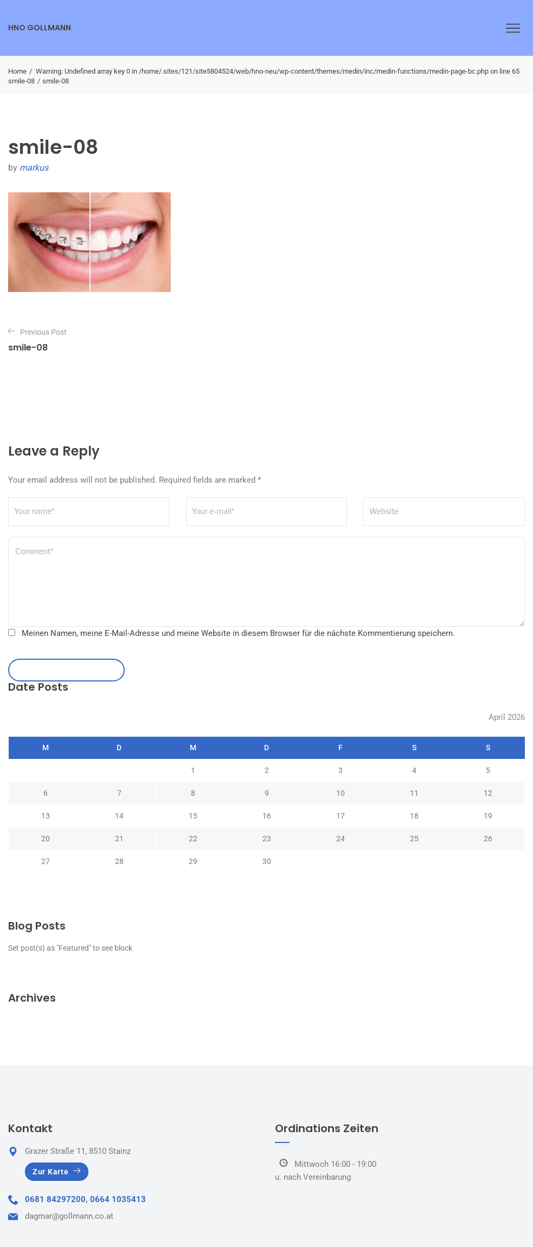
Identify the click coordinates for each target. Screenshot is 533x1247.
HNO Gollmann (39, 27)
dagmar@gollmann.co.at (69, 1216)
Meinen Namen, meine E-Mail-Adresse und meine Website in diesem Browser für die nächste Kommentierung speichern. (238, 633)
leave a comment (66, 670)
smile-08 (21, 81)
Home (17, 71)
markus (34, 168)
